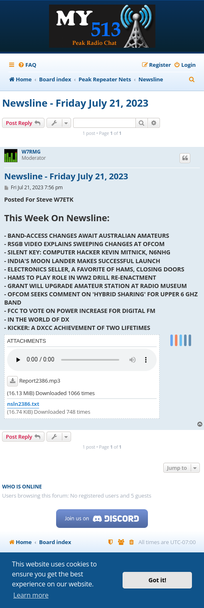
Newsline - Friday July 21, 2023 (75, 103)
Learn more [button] (31, 595)
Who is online (22, 486)
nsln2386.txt (23, 404)
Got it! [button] (157, 580)
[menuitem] (27, 65)
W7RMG (31, 152)
